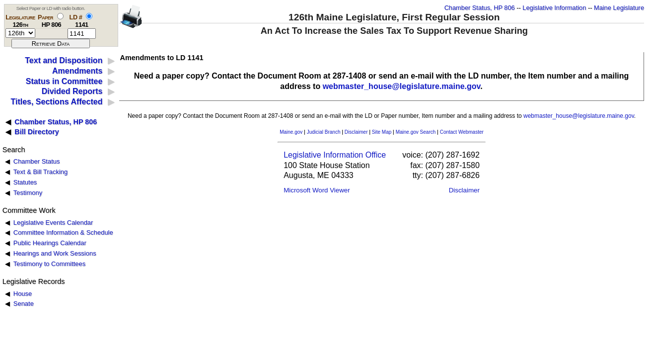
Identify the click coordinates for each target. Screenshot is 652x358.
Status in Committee (64, 81)
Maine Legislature (619, 7)
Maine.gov (291, 132)
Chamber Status (36, 161)
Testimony (27, 192)
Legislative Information (554, 7)
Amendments (77, 71)
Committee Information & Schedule (63, 232)
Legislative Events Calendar (53, 222)
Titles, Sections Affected (56, 101)
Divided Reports (72, 91)
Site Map (381, 132)
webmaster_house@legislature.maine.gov (402, 86)
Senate (23, 303)
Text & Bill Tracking (40, 172)
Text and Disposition (63, 60)
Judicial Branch (324, 132)
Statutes (25, 182)
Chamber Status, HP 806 (479, 7)
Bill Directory (36, 132)
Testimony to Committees (49, 264)
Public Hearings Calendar (49, 243)
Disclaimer (356, 132)
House (22, 293)
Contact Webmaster (462, 132)
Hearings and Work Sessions (54, 253)
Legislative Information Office (335, 155)
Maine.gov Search (416, 132)
